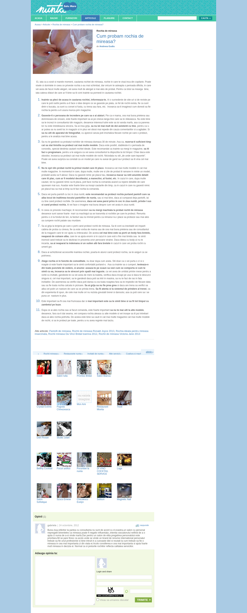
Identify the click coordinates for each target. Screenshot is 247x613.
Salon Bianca (104, 376)
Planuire (109, 18)
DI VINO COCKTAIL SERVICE (102, 471)
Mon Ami (81, 404)
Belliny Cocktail (44, 468)
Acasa (38, 18)
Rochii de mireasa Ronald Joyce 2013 (93, 331)
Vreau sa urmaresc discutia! (112, 600)
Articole (90, 18)
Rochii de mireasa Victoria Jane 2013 (119, 333)
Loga (119, 468)
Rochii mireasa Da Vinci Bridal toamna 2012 (72, 333)
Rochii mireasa (51, 354)
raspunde (142, 525)
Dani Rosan (43, 437)
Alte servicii (114, 354)
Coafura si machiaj (135, 354)
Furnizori (71, 18)
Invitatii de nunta (95, 354)
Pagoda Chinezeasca (63, 408)
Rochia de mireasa (61, 24)
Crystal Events (44, 406)
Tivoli (119, 406)
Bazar (54, 18)
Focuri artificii (63, 468)
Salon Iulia (62, 376)
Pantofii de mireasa (60, 331)
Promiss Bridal (84, 376)
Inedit (39, 376)
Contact (128, 18)
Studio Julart (63, 437)
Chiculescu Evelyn (82, 500)
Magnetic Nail (124, 499)
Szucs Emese (64, 499)
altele (149, 351)
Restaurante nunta (72, 354)
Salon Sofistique (42, 500)
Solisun (100, 499)
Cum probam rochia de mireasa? (88, 24)
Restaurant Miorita (102, 408)
